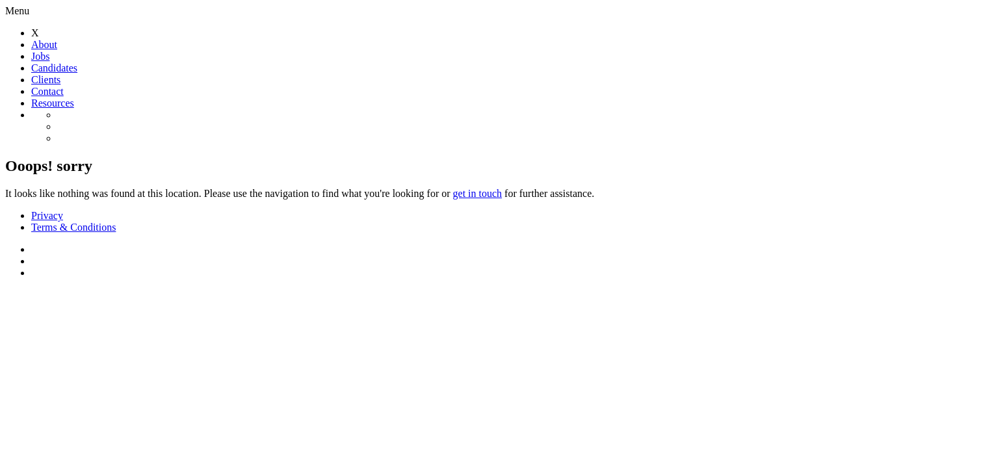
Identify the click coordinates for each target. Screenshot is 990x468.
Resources (52, 103)
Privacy (47, 215)
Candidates (54, 67)
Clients (45, 79)
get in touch (477, 193)
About (44, 44)
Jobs (40, 56)
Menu (17, 10)
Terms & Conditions (73, 227)
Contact (47, 91)
